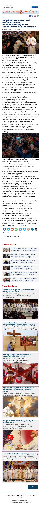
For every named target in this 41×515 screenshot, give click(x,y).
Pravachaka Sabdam (11, 237)
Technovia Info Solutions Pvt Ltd (23, 502)
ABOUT (13, 495)
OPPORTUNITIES (30, 495)
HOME (8, 495)
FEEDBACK (20, 497)
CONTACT (20, 495)
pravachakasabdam (24, 500)
